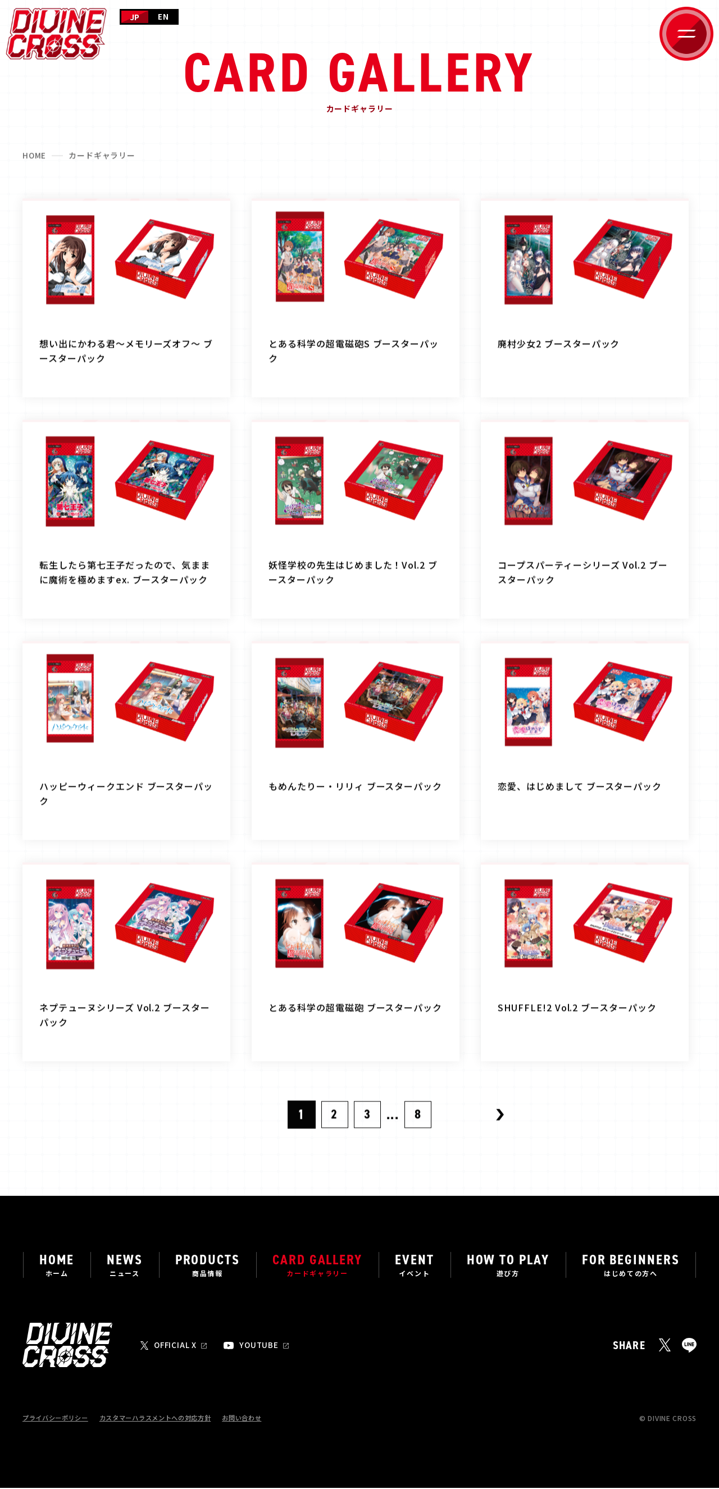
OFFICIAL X (176, 1346)
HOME (34, 160)
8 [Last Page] (419, 1121)
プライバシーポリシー (58, 1419)
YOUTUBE (261, 1346)
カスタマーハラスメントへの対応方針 (165, 1419)
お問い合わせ (259, 1419)
